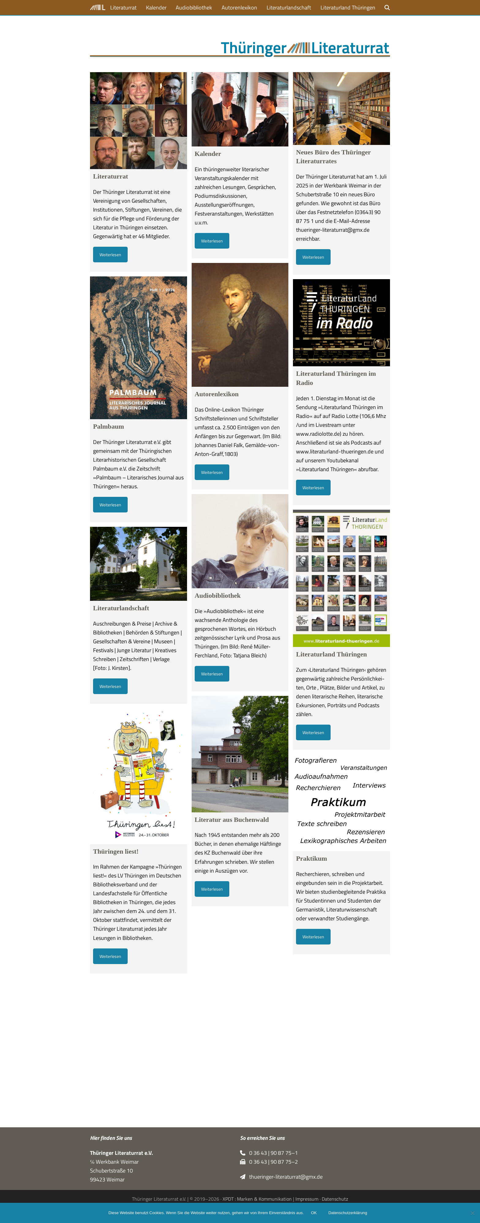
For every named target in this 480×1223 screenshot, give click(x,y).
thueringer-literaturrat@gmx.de (281, 1177)
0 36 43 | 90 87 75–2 (269, 1162)
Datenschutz (335, 1199)
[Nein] (472, 1213)
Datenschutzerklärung (347, 1213)
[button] (387, 7)
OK (314, 1213)
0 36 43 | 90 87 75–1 (269, 1153)
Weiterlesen (110, 254)
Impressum (306, 1199)
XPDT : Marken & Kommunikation (257, 1199)
